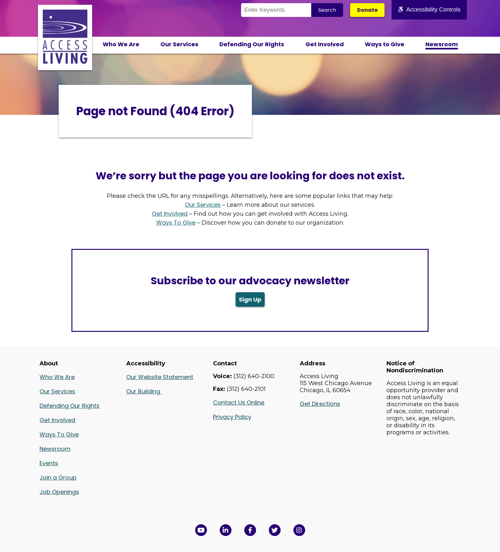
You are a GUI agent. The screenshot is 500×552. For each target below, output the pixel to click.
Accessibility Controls (429, 9)
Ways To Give (175, 223)
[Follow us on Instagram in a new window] (299, 530)
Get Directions (320, 404)
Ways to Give (384, 44)
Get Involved (324, 44)
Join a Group (58, 477)
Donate (367, 10)
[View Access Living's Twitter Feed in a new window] (275, 530)
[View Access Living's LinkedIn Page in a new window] (226, 530)
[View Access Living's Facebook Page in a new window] (250, 530)
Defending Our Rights (251, 44)
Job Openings (59, 492)
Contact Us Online (238, 403)
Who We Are (121, 44)
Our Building (144, 391)
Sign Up (250, 299)
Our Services (179, 44)
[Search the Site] (276, 10)
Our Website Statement (159, 377)
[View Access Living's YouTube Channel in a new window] (201, 530)
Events (49, 463)
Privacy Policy (232, 417)
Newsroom (441, 44)
